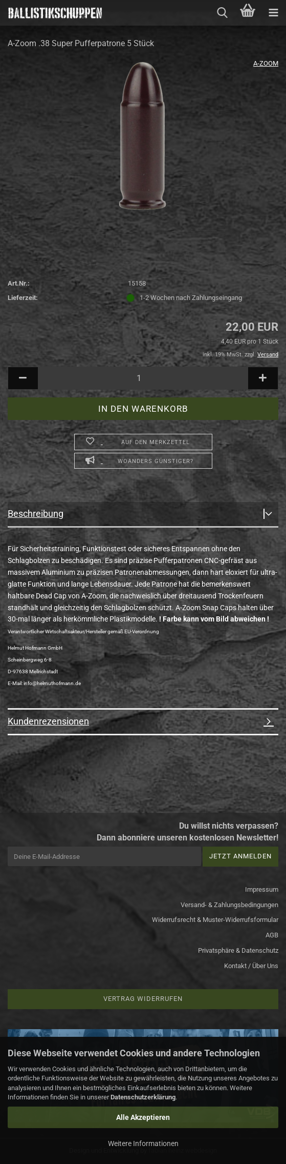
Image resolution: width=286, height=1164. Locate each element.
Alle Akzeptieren (143, 1117)
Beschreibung (35, 513)
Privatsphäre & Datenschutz (238, 950)
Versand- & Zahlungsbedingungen (229, 905)
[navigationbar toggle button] (273, 13)
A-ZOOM (265, 63)
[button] (23, 378)
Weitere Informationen (143, 1143)
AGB (272, 935)
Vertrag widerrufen (143, 998)
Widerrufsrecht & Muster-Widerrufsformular (215, 920)
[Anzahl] (143, 378)
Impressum (261, 889)
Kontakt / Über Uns (251, 966)
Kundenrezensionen (48, 721)
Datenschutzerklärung (143, 1097)
